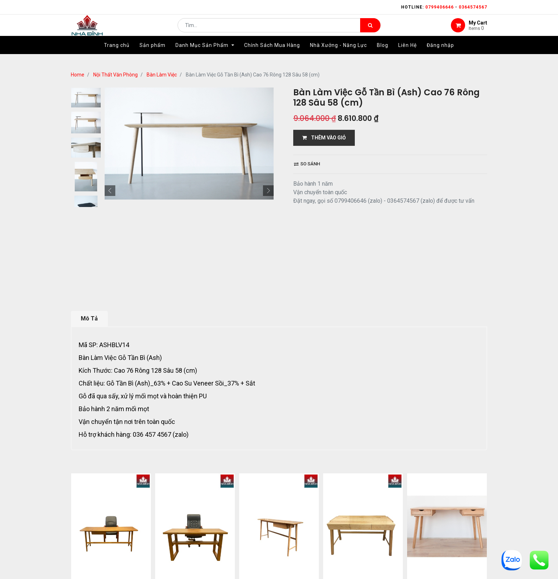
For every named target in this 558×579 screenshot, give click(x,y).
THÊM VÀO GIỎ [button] (324, 137)
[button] (110, 190)
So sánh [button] (307, 163)
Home (77, 75)
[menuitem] (116, 56)
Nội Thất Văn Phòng (115, 75)
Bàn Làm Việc (162, 75)
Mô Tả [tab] (89, 318)
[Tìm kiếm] (370, 30)
